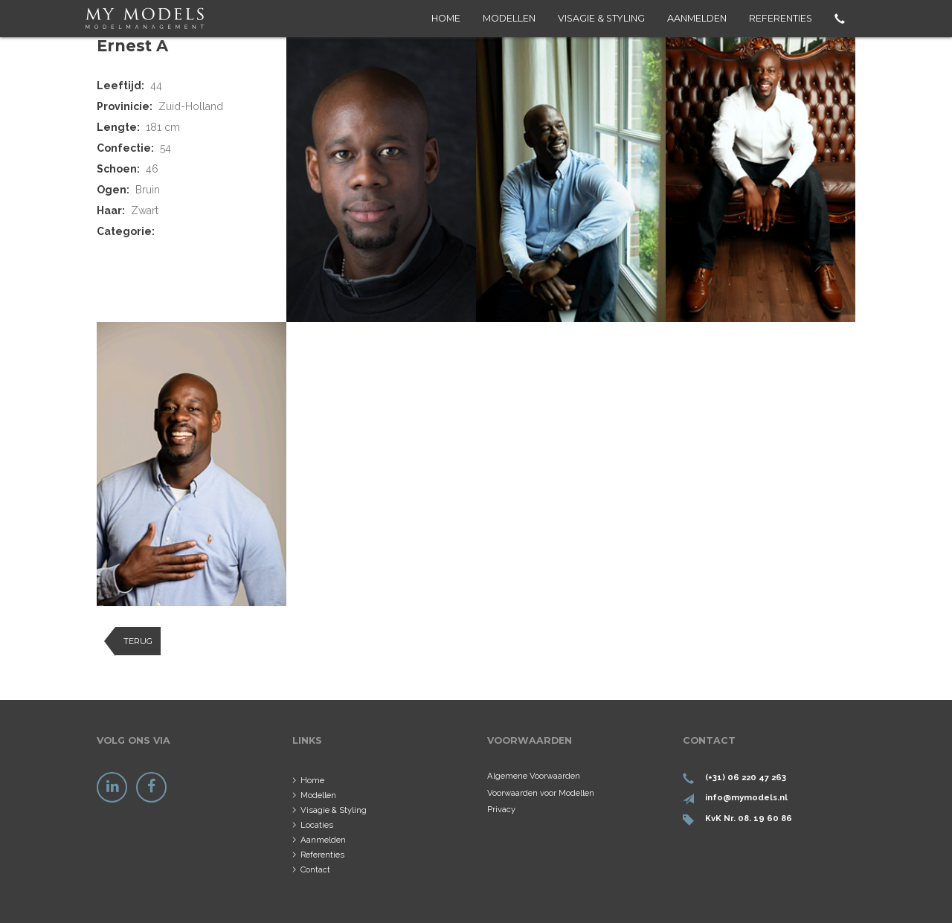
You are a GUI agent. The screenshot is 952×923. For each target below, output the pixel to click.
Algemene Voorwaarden (533, 776)
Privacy (501, 809)
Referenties (780, 18)
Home (445, 18)
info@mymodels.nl (746, 797)
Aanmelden (697, 18)
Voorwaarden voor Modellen (540, 793)
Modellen (509, 18)
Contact (315, 869)
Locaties (316, 825)
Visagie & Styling (601, 18)
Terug (137, 641)
